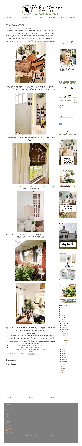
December (64, 323)
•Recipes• (33, 17)
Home (31, 398)
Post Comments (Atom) (17, 400)
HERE (42, 238)
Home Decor (8, 414)
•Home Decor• (24, 17)
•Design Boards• (52, 17)
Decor (6, 410)
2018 (62, 321)
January (63, 361)
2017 (62, 364)
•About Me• (41, 20)
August (63, 331)
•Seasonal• (72, 17)
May (63, 353)
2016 (62, 366)
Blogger (54, 435)
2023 (62, 311)
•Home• (9, 17)
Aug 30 (64, 333)
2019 (62, 319)
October (64, 327)
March (63, 357)
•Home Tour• (41, 17)
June (63, 351)
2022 (62, 313)
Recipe (6, 416)
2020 (62, 317)
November (64, 325)
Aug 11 (64, 342)
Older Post (53, 398)
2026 (62, 307)
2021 (62, 315)
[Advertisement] (64, 31)
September (64, 329)
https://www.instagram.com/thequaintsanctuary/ (31, 345)
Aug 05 (64, 344)
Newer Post (9, 398)
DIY (10, 355)
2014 (62, 370)
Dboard (7, 409)
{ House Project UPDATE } (69, 337)
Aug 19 (64, 335)
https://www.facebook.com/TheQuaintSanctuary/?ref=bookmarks (31, 349)
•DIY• (15, 17)
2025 (62, 309)
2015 (62, 368)
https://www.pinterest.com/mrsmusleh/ (31, 347)
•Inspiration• (63, 17)
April (63, 355)
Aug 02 (64, 346)
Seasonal (7, 418)
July (63, 349)
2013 (62, 372)
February (64, 359)
